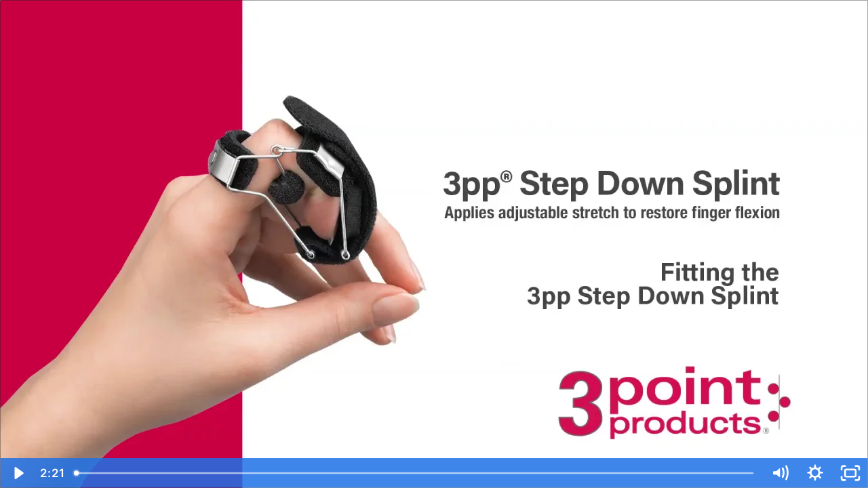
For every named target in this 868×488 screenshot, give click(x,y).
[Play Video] (17, 473)
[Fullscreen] (850, 473)
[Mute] (779, 473)
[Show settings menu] (815, 473)
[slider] (415, 473)
